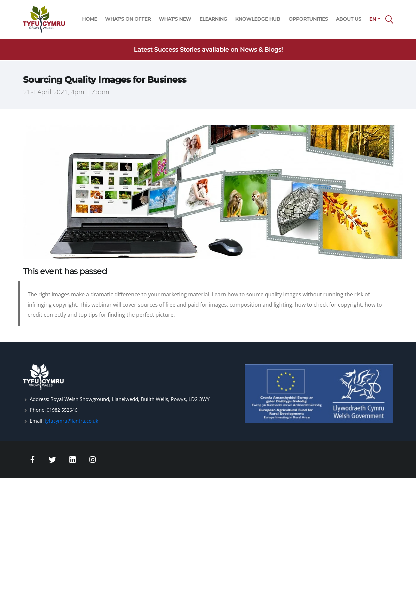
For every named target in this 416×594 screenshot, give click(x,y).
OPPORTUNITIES (308, 19)
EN (372, 19)
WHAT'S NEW (175, 19)
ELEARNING (213, 19)
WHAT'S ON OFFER (128, 19)
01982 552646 (64, 409)
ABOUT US (348, 19)
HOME (89, 19)
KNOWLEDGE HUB (257, 19)
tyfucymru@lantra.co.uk (72, 420)
